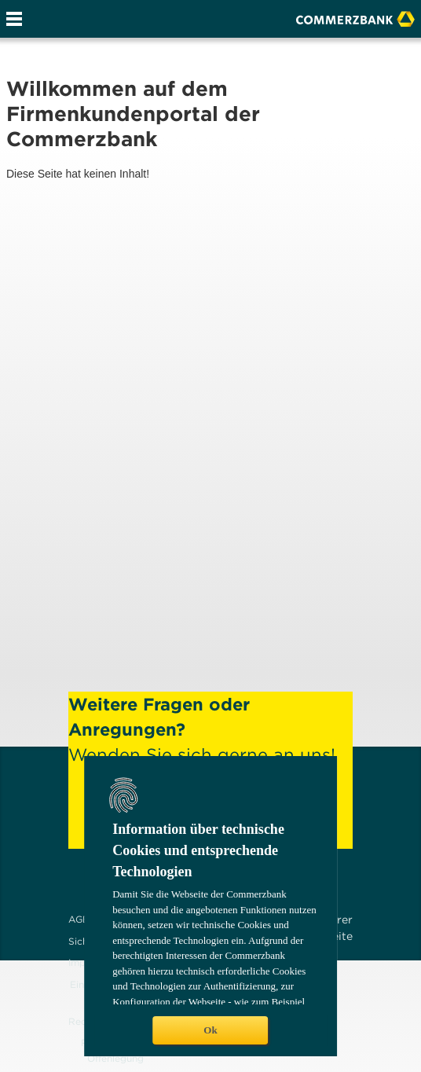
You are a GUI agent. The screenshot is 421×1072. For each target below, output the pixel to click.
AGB (79, 919)
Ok (210, 1030)
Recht (82, 1021)
